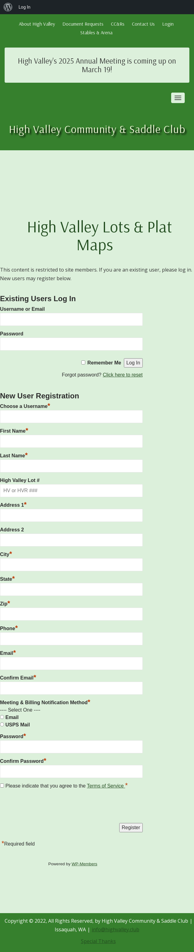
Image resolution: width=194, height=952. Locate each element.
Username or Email (22, 309)
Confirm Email (18, 677)
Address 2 (12, 529)
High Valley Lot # (20, 480)
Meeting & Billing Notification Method (45, 702)
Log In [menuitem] (24, 7)
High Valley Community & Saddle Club (97, 129)
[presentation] (47, 808)
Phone (9, 627)
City (6, 553)
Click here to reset (123, 374)
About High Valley (37, 24)
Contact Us (143, 24)
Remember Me (104, 362)
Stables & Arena (96, 32)
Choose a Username (25, 405)
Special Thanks (98, 941)
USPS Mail (17, 724)
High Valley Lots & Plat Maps (99, 235)
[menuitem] (8, 7)
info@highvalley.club (115, 929)
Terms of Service (106, 785)
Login (168, 24)
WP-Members (84, 864)
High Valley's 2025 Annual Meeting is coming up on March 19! (97, 65)
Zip (5, 603)
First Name (14, 430)
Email (8, 652)
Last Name (13, 454)
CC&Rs (117, 24)
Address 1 (13, 504)
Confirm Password (23, 760)
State (7, 578)
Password (11, 333)
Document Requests (82, 24)
